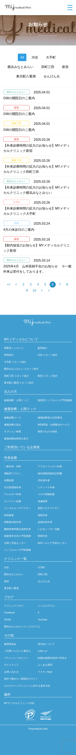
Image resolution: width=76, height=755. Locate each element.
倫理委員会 (10, 644)
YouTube (42, 619)
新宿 (65, 67)
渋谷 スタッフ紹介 (48, 355)
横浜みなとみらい (20, 67)
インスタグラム (46, 605)
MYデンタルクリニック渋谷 (19, 703)
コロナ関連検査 (46, 494)
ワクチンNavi (45, 672)
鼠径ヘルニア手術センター (52, 543)
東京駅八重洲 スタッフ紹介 (19, 382)
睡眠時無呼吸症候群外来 (17, 529)
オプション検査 (12, 431)
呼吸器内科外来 (12, 522)
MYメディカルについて (21, 339)
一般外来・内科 (12, 466)
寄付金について (46, 644)
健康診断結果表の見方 (16, 438)
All (22, 57)
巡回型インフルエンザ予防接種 (55, 400)
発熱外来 (42, 515)
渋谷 (35, 57)
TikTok (7, 619)
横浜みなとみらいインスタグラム (22, 626)
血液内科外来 (45, 522)
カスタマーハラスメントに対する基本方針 (27, 685)
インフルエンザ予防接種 (17, 550)
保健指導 (42, 501)
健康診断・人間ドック (16, 400)
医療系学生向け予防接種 (17, 536)
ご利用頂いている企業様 (22, 447)
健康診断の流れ (12, 424)
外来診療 (10, 457)
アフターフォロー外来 (50, 466)
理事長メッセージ (14, 348)
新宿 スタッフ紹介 (48, 375)
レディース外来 (46, 487)
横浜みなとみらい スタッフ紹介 (21, 368)
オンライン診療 (12, 501)
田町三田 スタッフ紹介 (16, 375)
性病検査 (9, 515)
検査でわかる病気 (47, 431)
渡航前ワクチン (12, 473)
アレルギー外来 (12, 494)
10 (34, 290)
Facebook (9, 612)
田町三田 (47, 67)
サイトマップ (11, 664)
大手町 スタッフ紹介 (15, 362)
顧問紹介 (42, 348)
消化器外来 (44, 480)
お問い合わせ (11, 672)
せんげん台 (52, 76)
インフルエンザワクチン (17, 508)
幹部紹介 (9, 355)
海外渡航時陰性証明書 (50, 473)
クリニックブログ (14, 605)
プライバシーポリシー (16, 658)
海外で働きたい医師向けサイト (21, 678)
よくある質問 (45, 664)
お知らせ (42, 651)
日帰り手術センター (15, 543)
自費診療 (9, 480)
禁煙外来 (42, 536)
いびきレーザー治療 (49, 529)
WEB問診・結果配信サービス (54, 424)
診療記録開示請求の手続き (52, 658)
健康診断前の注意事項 (50, 417)
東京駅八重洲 (26, 76)
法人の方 (10, 391)
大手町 (51, 57)
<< (9, 284)
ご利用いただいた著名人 (17, 651)
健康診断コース (12, 417)
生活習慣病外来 (12, 487)
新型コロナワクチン (49, 508)
